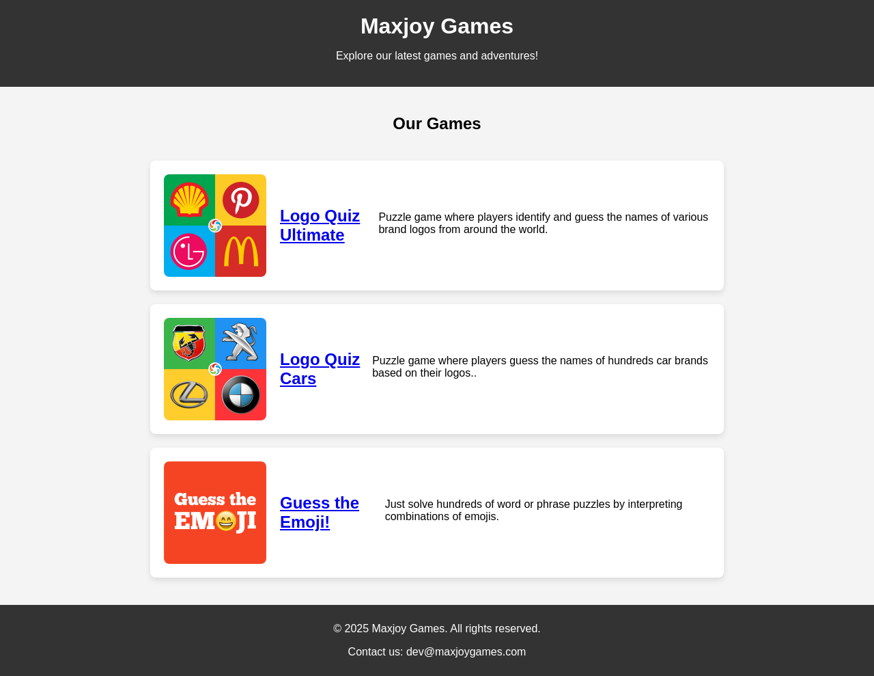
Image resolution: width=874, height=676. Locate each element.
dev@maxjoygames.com (466, 652)
